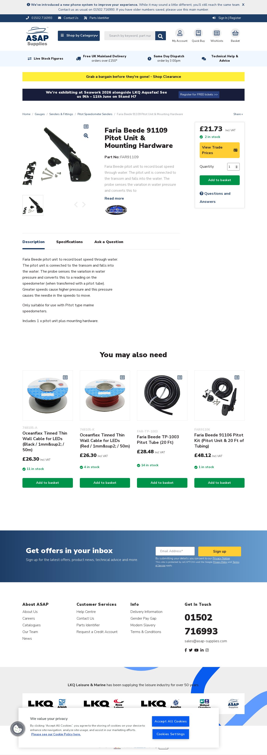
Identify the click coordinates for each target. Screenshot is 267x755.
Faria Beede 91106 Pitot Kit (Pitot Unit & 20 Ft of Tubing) (219, 440)
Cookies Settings (171, 734)
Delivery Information (146, 611)
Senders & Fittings (61, 114)
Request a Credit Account (97, 631)
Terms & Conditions (145, 631)
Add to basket (219, 180)
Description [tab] (33, 241)
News (27, 638)
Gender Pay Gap (143, 618)
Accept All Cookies (171, 721)
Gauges (40, 114)
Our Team (30, 631)
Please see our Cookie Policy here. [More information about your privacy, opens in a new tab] (56, 734)
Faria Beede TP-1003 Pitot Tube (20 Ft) (158, 439)
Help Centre (86, 611)
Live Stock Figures (48, 59)
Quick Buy (198, 35)
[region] (119, 728)
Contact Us (85, 618)
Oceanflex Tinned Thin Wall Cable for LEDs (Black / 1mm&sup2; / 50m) (44, 441)
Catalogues (31, 625)
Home (26, 114)
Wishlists (217, 35)
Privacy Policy (220, 562)
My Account (179, 35)
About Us (30, 611)
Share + (238, 114)
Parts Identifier (88, 625)
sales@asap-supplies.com (206, 641)
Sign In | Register (226, 18)
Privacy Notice (221, 558)
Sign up (219, 551)
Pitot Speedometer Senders (95, 114)
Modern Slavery (142, 625)
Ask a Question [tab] (108, 241)
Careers (28, 618)
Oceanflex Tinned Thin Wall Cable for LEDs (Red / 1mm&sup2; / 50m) (105, 440)
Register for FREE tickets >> (199, 94)
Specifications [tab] (69, 241)
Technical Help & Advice (224, 58)
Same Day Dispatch (169, 58)
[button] (17, 729)
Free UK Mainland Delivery (104, 58)
